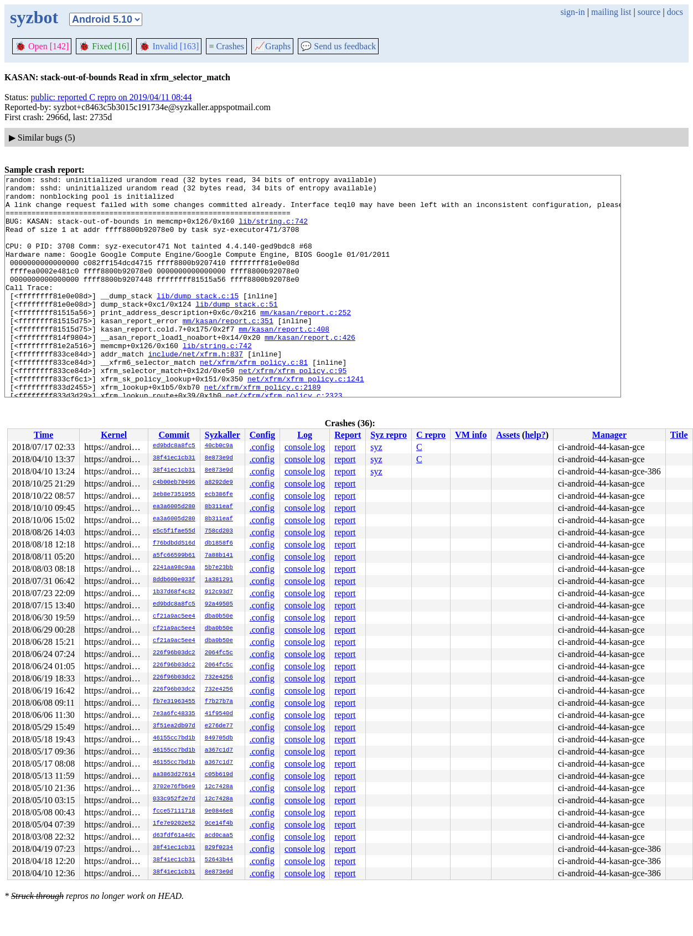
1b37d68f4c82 (174, 592)
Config (262, 434)
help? (535, 434)
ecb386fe (219, 495)
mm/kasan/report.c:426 (310, 370)
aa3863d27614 (174, 775)
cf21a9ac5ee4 (174, 616)
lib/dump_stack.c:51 (236, 330)
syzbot (34, 17)
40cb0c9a (219, 446)
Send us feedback (338, 46)
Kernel (114, 434)
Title (679, 434)
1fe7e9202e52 (174, 824)
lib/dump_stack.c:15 (198, 320)
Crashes (226, 46)
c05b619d (219, 775)
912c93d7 (219, 592)
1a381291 (219, 580)
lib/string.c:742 (273, 231)
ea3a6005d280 (174, 507)
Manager (609, 434)
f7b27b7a (219, 702)
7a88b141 (219, 556)
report (344, 447)
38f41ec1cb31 (174, 458)
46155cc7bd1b (174, 738)
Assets (508, 434)
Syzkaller (222, 434)
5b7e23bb (219, 568)
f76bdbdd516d (174, 543)
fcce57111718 (174, 811)
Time (43, 434)
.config (262, 447)
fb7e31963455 (174, 702)
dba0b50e (219, 616)
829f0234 (219, 848)
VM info (471, 434)
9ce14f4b (219, 824)
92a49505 (219, 604)
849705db (219, 738)
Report (347, 434)
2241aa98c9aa (174, 568)
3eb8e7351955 (174, 495)
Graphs (272, 46)
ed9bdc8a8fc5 (174, 446)
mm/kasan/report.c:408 (284, 360)
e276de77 (219, 726)
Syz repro (388, 434)
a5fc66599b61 (174, 556)
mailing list (611, 12)
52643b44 (219, 860)
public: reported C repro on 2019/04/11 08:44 (111, 97)
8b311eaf (219, 507)
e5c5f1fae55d (174, 531)
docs (675, 12)
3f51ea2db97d (174, 726)
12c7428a (219, 787)
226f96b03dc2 (174, 653)
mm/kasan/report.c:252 (305, 340)
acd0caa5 (219, 836)
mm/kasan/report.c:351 (228, 350)
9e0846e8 (219, 811)
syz (376, 447)
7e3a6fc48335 (174, 714)
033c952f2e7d (174, 799)
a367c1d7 (219, 750)
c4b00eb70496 (174, 483)
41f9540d (219, 714)
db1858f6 (219, 543)
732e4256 (219, 677)
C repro (431, 434)
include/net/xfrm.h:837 (195, 390)
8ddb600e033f (174, 580)
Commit (173, 434)
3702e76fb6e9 (174, 787)
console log (305, 447)
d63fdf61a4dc (174, 836)
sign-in (572, 12)
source (649, 12)
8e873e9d (219, 458)
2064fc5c (219, 653)
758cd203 (219, 531)
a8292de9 (219, 483)
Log (304, 434)
